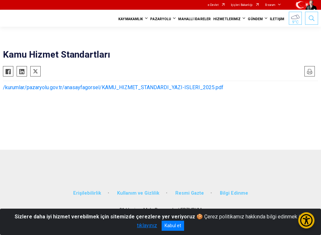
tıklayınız (147, 225)
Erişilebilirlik (87, 193)
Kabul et (173, 225)
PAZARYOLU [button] (160, 19)
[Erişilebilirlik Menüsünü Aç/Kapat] (306, 220)
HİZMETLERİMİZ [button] (227, 19)
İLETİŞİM (277, 19)
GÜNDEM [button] (255, 19)
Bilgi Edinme (234, 193)
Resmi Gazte (189, 193)
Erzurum (270, 5)
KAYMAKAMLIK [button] (130, 19)
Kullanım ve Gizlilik (138, 193)
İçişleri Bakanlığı (242, 5)
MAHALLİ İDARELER (194, 19)
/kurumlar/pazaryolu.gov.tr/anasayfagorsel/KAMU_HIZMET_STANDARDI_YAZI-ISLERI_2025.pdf (113, 87)
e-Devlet (213, 5)
